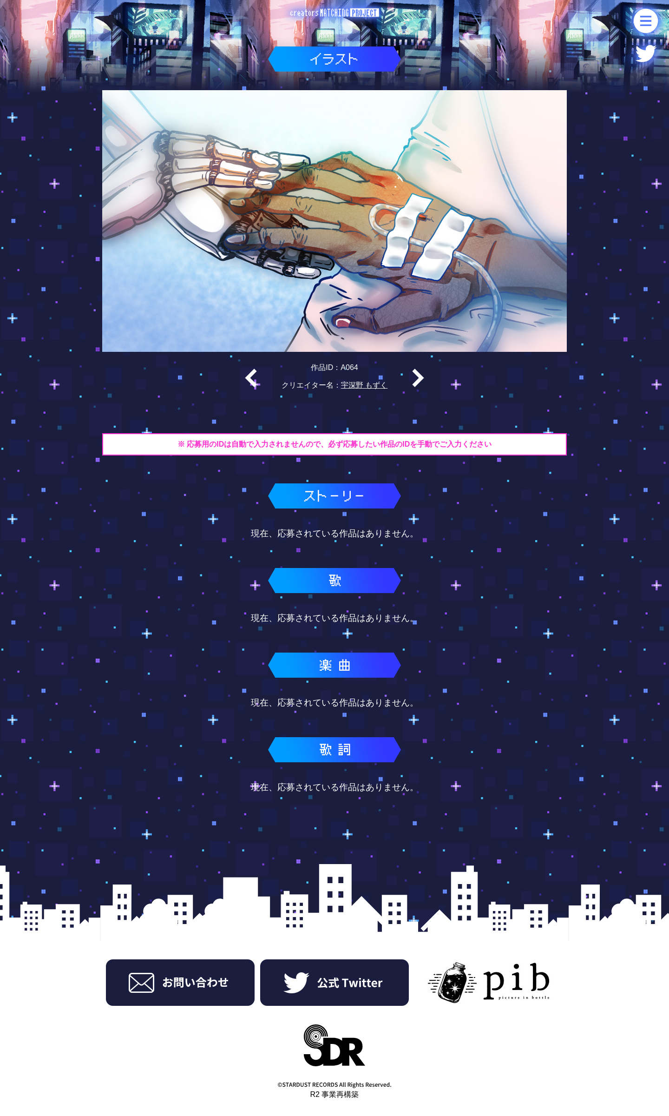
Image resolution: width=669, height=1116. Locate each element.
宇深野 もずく (364, 385)
